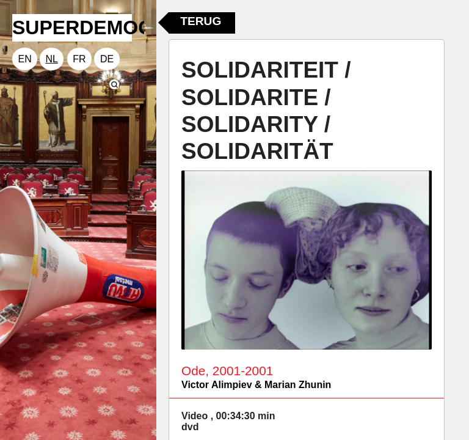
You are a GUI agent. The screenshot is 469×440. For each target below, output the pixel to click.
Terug (200, 21)
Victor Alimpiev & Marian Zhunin (256, 385)
